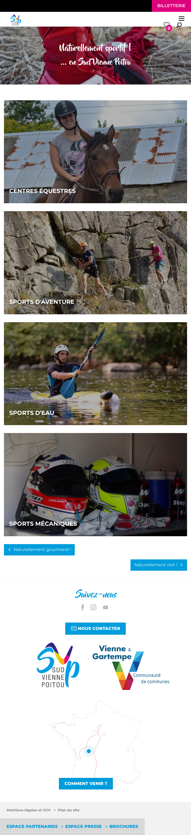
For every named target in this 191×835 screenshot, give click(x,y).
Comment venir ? (85, 783)
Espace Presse (84, 826)
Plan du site (68, 810)
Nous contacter (95, 628)
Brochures (123, 826)
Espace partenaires (33, 826)
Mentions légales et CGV (29, 810)
